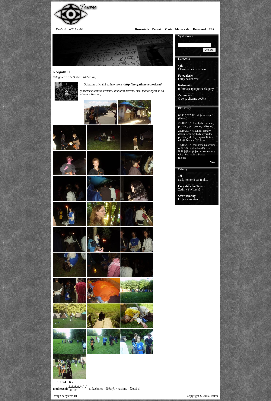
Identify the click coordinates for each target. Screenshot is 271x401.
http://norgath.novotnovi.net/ (143, 84)
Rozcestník (142, 29)
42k (180, 65)
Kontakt (157, 29)
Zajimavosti (185, 95)
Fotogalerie (185, 75)
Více (213, 162)
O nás (169, 29)
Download (199, 29)
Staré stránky (187, 195)
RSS (211, 29)
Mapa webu (182, 29)
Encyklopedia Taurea (191, 186)
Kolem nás (185, 85)
